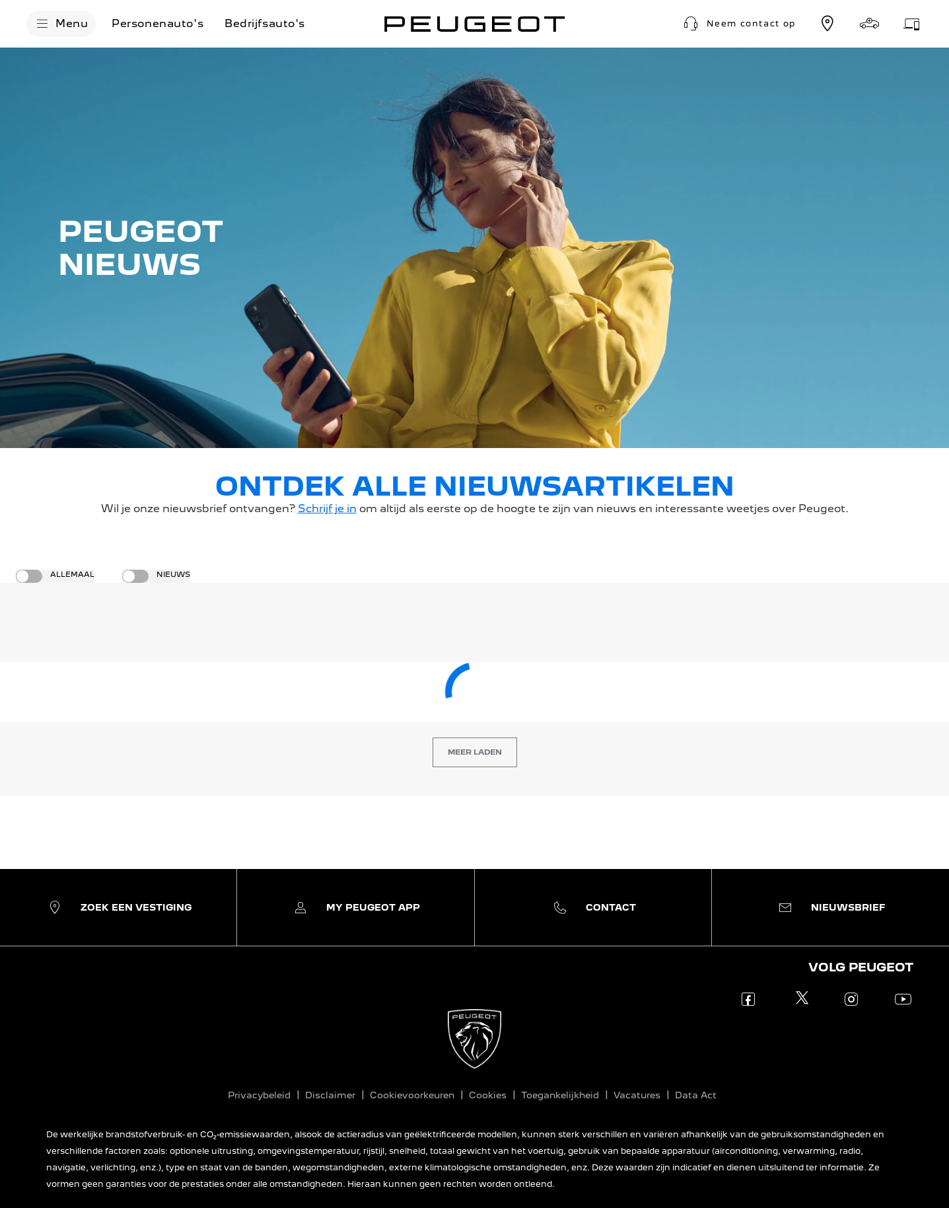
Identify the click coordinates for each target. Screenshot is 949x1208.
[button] (738, 23)
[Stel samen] (869, 23)
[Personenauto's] (157, 24)
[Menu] (61, 24)
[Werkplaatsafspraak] (912, 23)
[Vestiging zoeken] (827, 23)
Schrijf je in (327, 508)
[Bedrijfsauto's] (265, 24)
